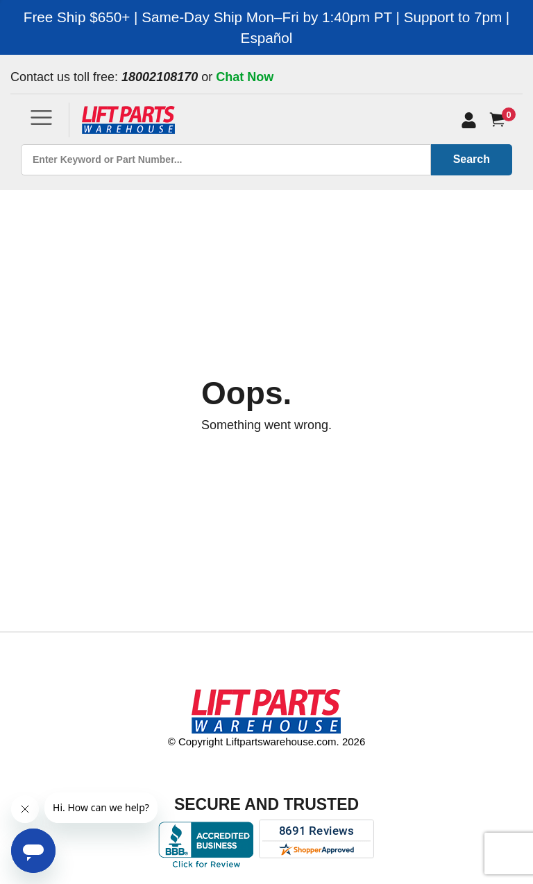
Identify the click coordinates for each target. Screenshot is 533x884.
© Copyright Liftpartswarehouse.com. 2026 (267, 741)
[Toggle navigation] (41, 117)
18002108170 (159, 77)
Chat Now (244, 77)
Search (471, 159)
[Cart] (500, 119)
